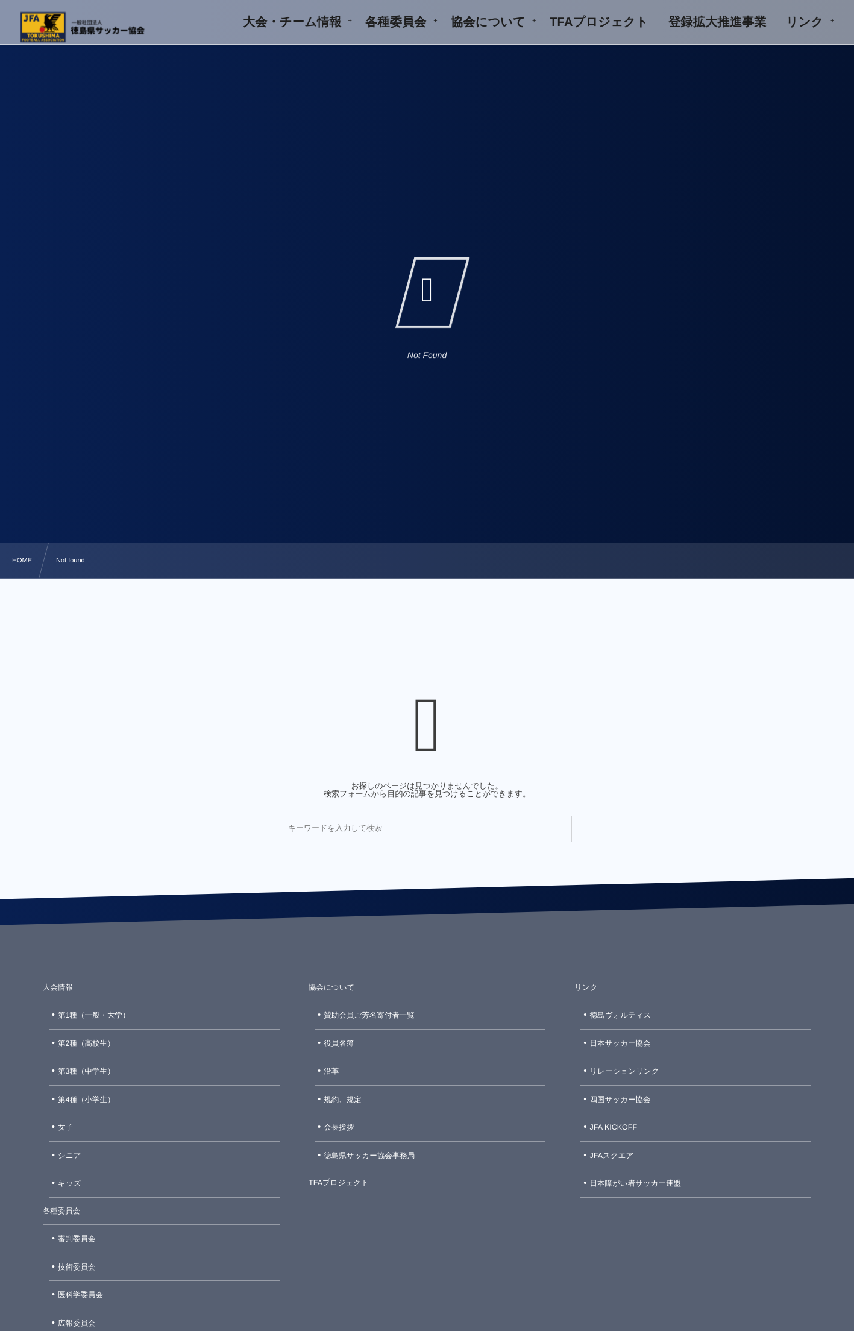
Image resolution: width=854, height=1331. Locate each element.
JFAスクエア (612, 1155)
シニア (69, 1155)
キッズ (69, 1183)
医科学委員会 (80, 1295)
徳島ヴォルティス (620, 1015)
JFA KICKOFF (614, 1127)
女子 (65, 1127)
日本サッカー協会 (620, 1043)
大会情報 (58, 987)
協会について (331, 987)
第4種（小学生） (86, 1099)
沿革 (331, 1071)
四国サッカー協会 (620, 1099)
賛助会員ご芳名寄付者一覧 (369, 1015)
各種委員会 (62, 1211)
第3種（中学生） (86, 1071)
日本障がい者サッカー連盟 (635, 1183)
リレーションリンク (624, 1071)
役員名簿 (339, 1043)
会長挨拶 (339, 1127)
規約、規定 (343, 1099)
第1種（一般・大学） (94, 1015)
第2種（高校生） (86, 1043)
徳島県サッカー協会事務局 (369, 1155)
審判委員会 (77, 1239)
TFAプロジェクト (339, 1182)
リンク (585, 987)
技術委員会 (77, 1267)
